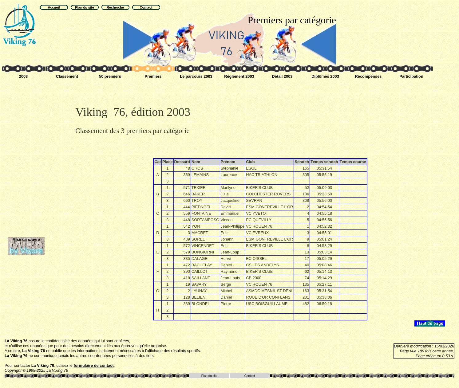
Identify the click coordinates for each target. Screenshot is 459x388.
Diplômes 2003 (325, 76)
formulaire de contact (94, 365)
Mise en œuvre (26, 239)
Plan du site (209, 376)
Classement (67, 76)
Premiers (153, 76)
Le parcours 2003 (196, 76)
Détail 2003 (282, 76)
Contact (249, 376)
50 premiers (110, 76)
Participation (411, 76)
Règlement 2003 (239, 76)
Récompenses (368, 76)
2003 (23, 76)
